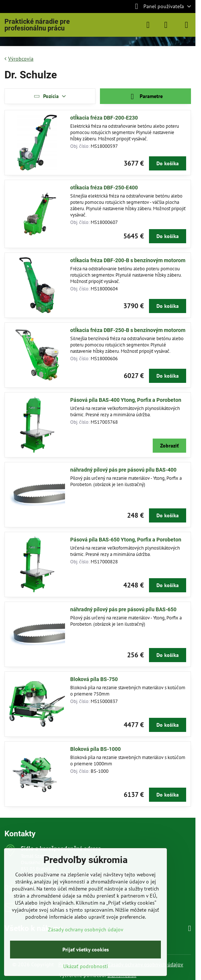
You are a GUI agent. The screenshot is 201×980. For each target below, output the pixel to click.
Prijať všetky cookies (85, 949)
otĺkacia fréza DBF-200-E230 (104, 118)
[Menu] (186, 24)
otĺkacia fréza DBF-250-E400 (104, 188)
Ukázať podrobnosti (85, 966)
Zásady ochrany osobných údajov (85, 929)
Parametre (145, 97)
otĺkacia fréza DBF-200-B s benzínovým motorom (127, 260)
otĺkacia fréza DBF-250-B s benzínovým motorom (127, 330)
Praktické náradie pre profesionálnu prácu (37, 25)
